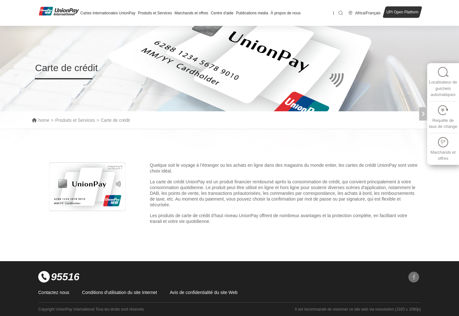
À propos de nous (286, 13)
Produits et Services (155, 13)
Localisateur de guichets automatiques (443, 81)
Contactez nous (53, 292)
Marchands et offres (191, 13)
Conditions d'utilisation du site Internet (119, 292)
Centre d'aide (222, 13)
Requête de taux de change (443, 117)
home (43, 120)
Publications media (252, 13)
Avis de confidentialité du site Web (204, 292)
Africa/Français (368, 13)
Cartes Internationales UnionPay (107, 13)
